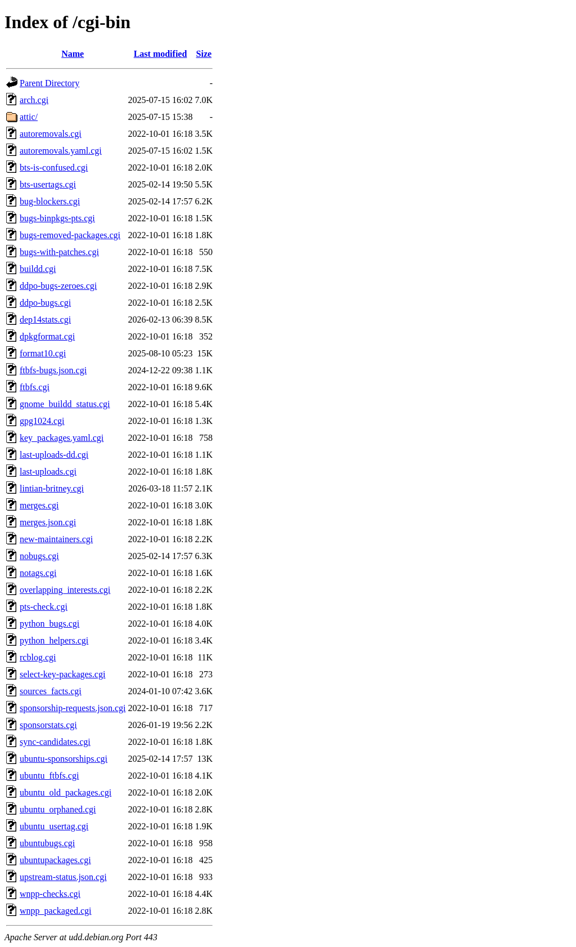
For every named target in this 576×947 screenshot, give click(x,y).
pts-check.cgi (44, 606)
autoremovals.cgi (51, 134)
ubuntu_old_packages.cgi (65, 792)
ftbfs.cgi (35, 387)
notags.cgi (38, 573)
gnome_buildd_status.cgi (65, 404)
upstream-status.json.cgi (63, 877)
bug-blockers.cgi (50, 201)
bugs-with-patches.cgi (59, 252)
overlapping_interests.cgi (65, 590)
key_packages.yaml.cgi (62, 438)
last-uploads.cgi (48, 471)
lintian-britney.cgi (52, 488)
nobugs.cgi (39, 556)
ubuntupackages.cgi (55, 860)
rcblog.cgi (38, 657)
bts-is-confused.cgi (54, 167)
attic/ (29, 117)
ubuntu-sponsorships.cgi (63, 758)
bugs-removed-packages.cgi (70, 235)
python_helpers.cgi (54, 640)
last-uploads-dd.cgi (54, 454)
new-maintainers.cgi (56, 539)
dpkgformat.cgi (47, 336)
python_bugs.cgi (49, 623)
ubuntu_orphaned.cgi (58, 809)
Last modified (160, 54)
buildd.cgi (38, 269)
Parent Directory (49, 83)
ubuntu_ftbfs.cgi (49, 775)
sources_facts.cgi (51, 691)
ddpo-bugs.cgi (45, 302)
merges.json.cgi (48, 522)
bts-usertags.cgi (48, 184)
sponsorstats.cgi (48, 725)
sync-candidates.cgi (55, 742)
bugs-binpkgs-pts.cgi (57, 218)
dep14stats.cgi (45, 319)
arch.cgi (34, 100)
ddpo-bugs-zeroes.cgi (58, 286)
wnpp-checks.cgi (50, 894)
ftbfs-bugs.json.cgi (53, 370)
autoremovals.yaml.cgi (61, 150)
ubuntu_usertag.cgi (54, 826)
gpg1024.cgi (42, 421)
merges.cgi (39, 505)
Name (72, 54)
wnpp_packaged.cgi (56, 910)
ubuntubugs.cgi (47, 843)
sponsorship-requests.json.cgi (72, 708)
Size (204, 54)
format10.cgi (43, 353)
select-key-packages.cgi (62, 674)
